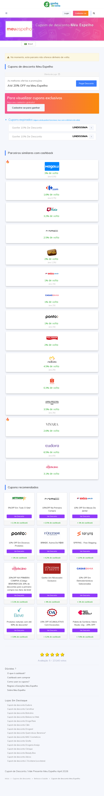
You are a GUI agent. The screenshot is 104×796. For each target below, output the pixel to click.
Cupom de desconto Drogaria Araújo (23, 745)
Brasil (28, 44)
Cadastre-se (80, 13)
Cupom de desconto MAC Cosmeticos (24, 737)
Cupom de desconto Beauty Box (21, 753)
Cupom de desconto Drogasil (20, 729)
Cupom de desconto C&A (18, 725)
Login (66, 13)
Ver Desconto (19, 516)
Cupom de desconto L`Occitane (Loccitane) (26, 761)
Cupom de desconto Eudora (19, 705)
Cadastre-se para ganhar (26, 107)
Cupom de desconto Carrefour (20, 709)
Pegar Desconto (86, 83)
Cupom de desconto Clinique (20, 749)
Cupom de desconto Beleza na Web (23, 717)
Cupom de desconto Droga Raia (21, 721)
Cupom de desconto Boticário (20, 713)
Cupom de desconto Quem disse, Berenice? (26, 733)
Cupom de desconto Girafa (19, 741)
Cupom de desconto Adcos (19, 757)
